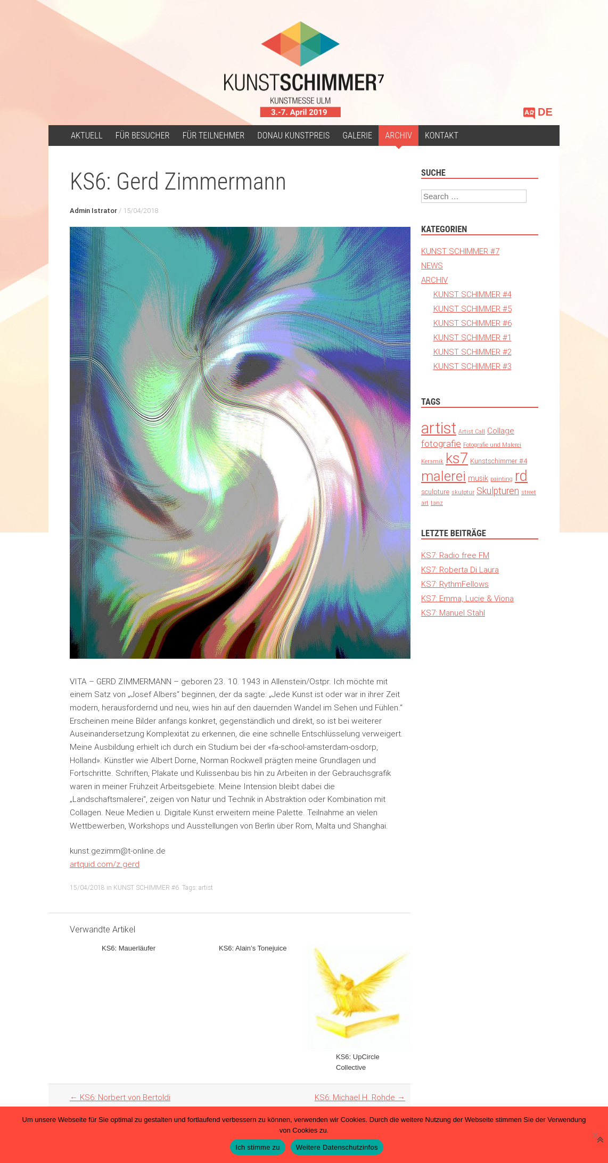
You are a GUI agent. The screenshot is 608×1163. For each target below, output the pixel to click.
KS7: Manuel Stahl (453, 613)
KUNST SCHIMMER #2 (472, 352)
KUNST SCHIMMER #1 (472, 337)
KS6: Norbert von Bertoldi (120, 1097)
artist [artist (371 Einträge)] (438, 428)
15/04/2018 (140, 210)
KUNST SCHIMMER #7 (460, 251)
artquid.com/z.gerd (104, 864)
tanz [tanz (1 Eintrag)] (437, 502)
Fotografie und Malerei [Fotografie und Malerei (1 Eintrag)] (492, 444)
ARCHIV (398, 135)
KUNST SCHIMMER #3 (472, 366)
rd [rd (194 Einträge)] (521, 476)
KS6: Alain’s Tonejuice (252, 948)
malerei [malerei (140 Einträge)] (443, 476)
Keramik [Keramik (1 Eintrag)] (432, 461)
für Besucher (143, 135)
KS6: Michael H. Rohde (360, 1097)
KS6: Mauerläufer (128, 948)
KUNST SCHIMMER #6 (146, 887)
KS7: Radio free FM (455, 555)
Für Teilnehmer (214, 135)
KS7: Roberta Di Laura (460, 569)
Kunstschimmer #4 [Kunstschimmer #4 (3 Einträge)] (498, 460)
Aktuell (87, 135)
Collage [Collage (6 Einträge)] (500, 430)
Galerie (357, 135)
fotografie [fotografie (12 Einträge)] (441, 443)
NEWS (432, 265)
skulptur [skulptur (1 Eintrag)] (462, 492)
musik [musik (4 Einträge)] (478, 478)
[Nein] (594, 1134)
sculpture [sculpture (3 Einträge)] (435, 491)
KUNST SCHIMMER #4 (472, 294)
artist (206, 887)
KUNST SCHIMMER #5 (472, 309)
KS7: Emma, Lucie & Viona (467, 598)
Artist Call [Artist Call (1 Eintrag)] (471, 431)
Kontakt (441, 135)
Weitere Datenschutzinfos (337, 1147)
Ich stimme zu (257, 1147)
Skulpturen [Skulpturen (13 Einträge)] (497, 491)
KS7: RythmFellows (455, 584)
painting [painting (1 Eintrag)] (501, 478)
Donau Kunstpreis (293, 135)
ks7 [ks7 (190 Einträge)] (457, 458)
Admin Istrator (93, 210)
